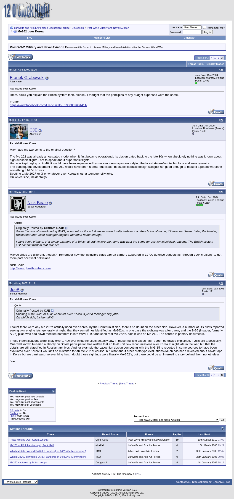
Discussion (78, 27)
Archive (219, 482)
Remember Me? (214, 27)
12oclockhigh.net (202, 482)
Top (228, 482)
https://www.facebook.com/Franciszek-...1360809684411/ (48, 105)
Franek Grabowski (27, 77)
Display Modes (215, 64)
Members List (102, 37)
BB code (14, 410)
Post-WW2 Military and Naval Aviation (108, 27)
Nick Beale (37, 202)
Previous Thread (109, 383)
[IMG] (13, 416)
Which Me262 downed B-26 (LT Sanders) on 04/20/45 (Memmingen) (48, 451)
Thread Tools (196, 64)
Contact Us (182, 482)
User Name (176, 27)
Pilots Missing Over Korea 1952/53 (29, 439)
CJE (33, 130)
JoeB (15, 289)
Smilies (14, 413)
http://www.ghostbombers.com (30, 268)
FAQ (29, 37)
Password (175, 32)
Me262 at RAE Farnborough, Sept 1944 (32, 445)
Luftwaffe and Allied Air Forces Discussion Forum (41, 27)
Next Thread (127, 383)
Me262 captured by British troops (28, 462)
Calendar (189, 37)
